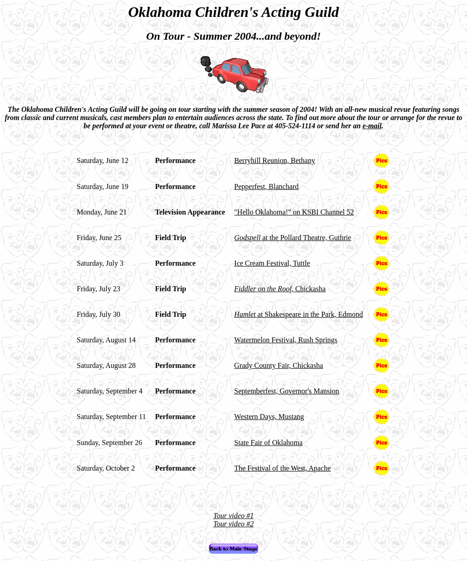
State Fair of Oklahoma (268, 442)
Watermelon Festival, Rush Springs (285, 340)
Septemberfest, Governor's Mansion (286, 391)
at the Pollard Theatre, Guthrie (293, 237)
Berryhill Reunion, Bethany (274, 160)
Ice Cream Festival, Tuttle (272, 263)
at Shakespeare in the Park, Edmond (298, 314)
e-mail (372, 126)
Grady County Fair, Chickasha (278, 365)
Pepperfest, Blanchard (266, 186)
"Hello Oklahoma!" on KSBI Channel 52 (294, 212)
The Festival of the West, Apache (282, 468)
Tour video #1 (233, 515)
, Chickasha (280, 289)
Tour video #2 (233, 524)
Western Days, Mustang (269, 416)
